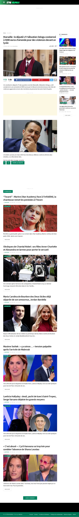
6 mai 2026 (62, 53)
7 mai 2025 (62, 93)
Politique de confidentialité (56, 514)
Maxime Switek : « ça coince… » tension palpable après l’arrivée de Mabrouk (27, 348)
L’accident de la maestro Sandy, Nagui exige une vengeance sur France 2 (67, 50)
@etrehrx (7, 202)
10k (66, 53)
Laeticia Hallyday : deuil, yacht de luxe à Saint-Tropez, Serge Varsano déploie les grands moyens (29, 398)
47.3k (69, 73)
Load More (67, 115)
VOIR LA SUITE (18, 163)
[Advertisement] (39, 20)
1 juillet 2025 (62, 111)
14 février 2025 (6, 46)
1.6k (19, 202)
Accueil (31, 514)
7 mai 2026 (12, 202)
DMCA (74, 514)
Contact (36, 514)
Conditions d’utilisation (44, 514)
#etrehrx (20, 514)
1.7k (19, 302)
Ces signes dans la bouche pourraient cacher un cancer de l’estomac (67, 108)
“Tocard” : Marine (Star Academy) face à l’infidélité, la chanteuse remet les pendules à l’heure (29, 198)
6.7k (66, 93)
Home (4, 33)
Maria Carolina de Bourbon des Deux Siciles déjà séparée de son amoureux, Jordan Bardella (27, 298)
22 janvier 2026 (63, 73)
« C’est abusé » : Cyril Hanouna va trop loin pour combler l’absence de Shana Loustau (26, 448)
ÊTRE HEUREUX (10, 514)
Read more (7, 239)
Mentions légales (68, 514)
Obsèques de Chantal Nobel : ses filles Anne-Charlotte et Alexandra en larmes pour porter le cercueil (30, 248)
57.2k (69, 111)
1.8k (19, 252)
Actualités (9, 33)
